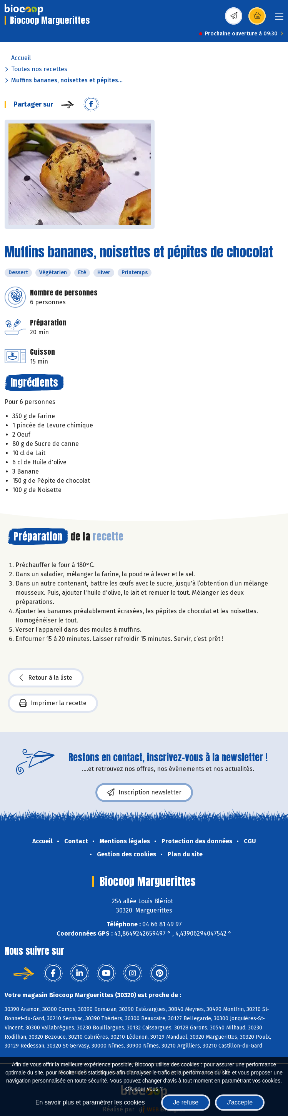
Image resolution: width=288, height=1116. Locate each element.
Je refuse (185, 1102)
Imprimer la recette (53, 703)
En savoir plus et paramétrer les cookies (90, 1102)
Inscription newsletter (144, 792)
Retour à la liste (45, 678)
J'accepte (240, 1102)
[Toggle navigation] (279, 18)
